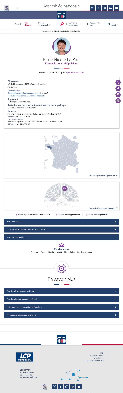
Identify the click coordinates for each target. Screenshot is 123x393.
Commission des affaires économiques (23, 93)
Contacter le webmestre (71, 385)
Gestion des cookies (92, 385)
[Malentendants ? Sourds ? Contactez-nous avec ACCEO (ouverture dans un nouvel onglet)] (44, 373)
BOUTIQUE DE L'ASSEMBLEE (23, 380)
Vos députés (46, 31)
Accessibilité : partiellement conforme (48, 385)
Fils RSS (82, 385)
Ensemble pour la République (61, 63)
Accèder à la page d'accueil (61, 14)
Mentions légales (29, 385)
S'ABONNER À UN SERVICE (70, 380)
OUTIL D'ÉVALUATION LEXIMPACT (96, 380)
